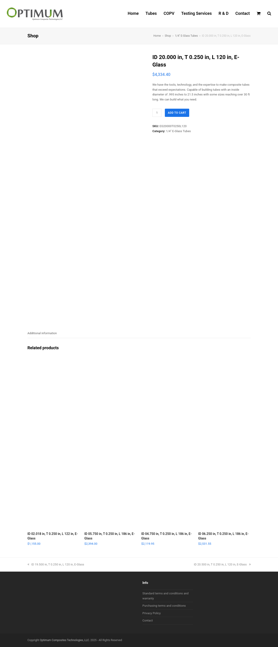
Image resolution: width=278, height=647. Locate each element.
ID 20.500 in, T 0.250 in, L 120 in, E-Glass (222, 564)
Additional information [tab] (42, 333)
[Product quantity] (156, 113)
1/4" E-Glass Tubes (178, 131)
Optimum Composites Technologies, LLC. (65, 640)
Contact (148, 620)
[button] (258, 14)
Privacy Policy (152, 613)
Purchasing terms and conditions (164, 605)
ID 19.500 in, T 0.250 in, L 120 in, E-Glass (56, 564)
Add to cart (177, 112)
